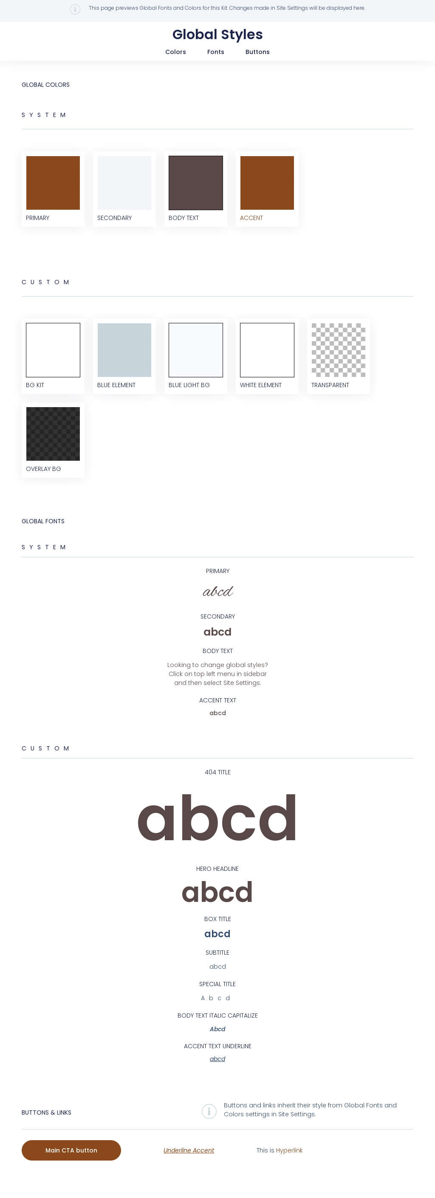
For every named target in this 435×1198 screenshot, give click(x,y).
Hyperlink (289, 1168)
